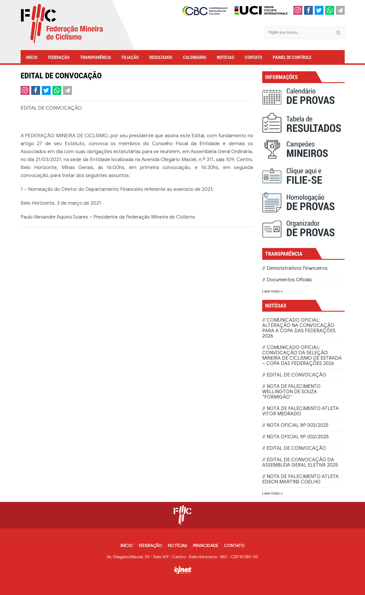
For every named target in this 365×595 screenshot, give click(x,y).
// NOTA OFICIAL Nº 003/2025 (295, 425)
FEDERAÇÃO (59, 57)
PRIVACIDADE (205, 545)
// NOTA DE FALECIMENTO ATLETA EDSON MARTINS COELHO (300, 479)
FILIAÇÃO (130, 57)
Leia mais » (272, 291)
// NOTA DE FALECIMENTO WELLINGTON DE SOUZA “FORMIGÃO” (291, 392)
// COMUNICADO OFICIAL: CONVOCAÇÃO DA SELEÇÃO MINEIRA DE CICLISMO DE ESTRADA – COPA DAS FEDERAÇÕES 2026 (302, 355)
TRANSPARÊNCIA (95, 57)
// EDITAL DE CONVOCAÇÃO (294, 375)
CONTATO (253, 57)
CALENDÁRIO (194, 57)
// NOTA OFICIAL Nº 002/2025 (295, 437)
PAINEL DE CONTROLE (292, 57)
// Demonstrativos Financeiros (295, 268)
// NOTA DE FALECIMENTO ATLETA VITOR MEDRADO (300, 411)
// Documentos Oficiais (287, 280)
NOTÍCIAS (225, 57)
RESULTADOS (160, 57)
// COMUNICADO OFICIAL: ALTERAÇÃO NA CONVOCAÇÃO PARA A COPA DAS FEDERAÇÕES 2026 (299, 328)
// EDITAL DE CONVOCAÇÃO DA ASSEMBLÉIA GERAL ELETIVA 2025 (300, 462)
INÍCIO (31, 57)
